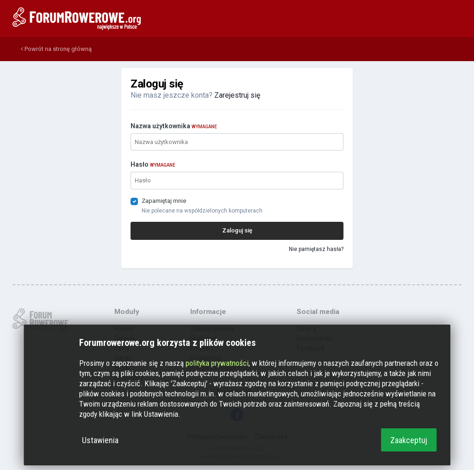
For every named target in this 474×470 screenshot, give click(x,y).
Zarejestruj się (237, 95)
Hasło (153, 164)
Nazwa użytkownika (174, 126)
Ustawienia (100, 440)
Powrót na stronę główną (56, 48)
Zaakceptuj (408, 440)
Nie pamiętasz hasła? (316, 249)
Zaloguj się (237, 230)
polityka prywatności (217, 363)
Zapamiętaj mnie (164, 200)
